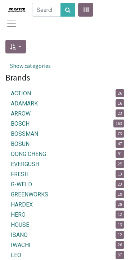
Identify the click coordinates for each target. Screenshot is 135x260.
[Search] (67, 10)
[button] (15, 46)
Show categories (30, 65)
